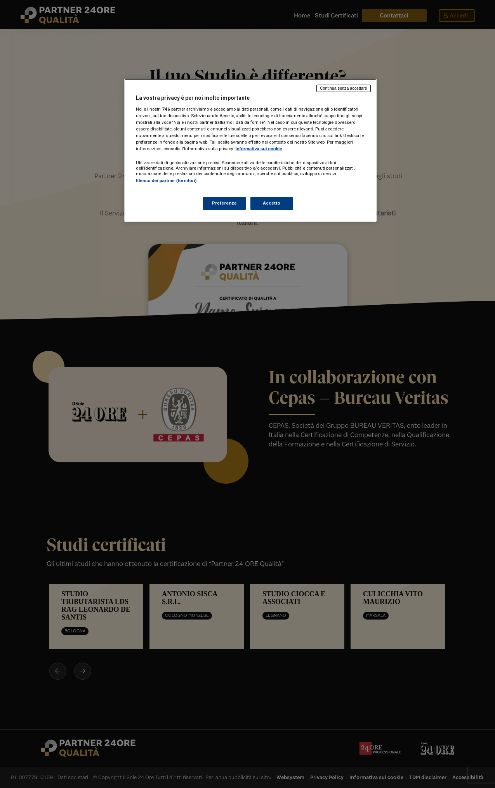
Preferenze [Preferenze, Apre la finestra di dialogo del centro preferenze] (224, 203)
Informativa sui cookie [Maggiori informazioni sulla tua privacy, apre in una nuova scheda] (259, 148)
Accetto (272, 203)
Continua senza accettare (343, 88)
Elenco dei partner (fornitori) (166, 180)
